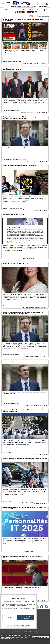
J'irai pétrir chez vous (27, 209)
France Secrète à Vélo (27, 454)
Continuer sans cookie (25, 617)
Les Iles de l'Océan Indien (27, 112)
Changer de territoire (44, 6)
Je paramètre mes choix (40, 637)
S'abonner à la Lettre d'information (25, 632)
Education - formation (25, 12)
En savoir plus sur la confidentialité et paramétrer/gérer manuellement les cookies (18, 624)
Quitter (9, 617)
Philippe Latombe (29, 161)
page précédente (43, 16)
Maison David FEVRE (28, 63)
